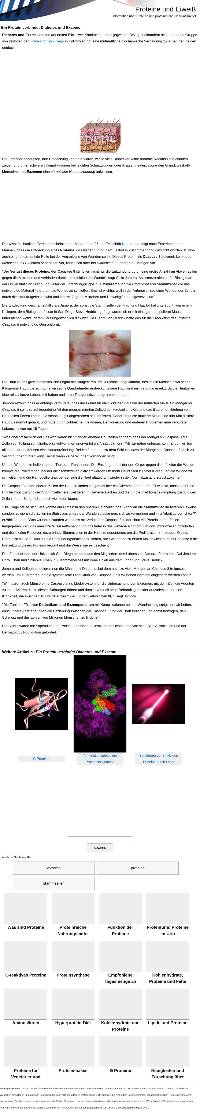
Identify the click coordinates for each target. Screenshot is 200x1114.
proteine (138, 868)
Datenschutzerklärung (127, 1107)
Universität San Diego (47, 41)
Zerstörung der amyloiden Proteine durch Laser (159, 759)
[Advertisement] (99, 84)
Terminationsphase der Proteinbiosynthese (100, 759)
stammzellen (53, 883)
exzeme (53, 868)
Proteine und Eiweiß (165, 9)
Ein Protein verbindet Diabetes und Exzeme (40, 27)
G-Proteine (41, 759)
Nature (127, 244)
